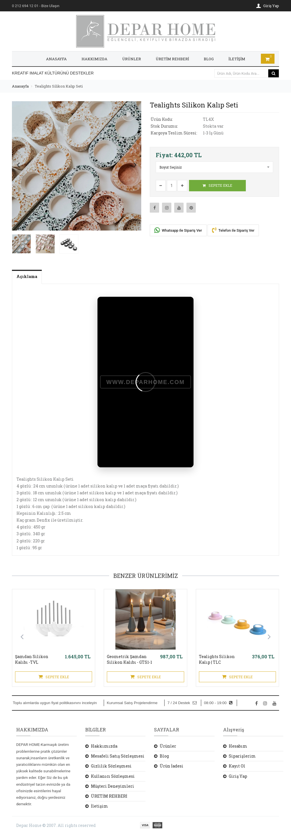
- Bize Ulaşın (35, 6)
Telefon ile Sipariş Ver (233, 230)
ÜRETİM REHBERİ (172, 58)
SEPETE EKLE (217, 185)
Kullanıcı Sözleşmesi (113, 776)
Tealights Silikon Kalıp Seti (59, 86)
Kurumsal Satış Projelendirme (132, 703)
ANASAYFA (56, 58)
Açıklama (26, 276)
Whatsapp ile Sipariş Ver (178, 230)
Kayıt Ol (237, 766)
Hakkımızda (104, 746)
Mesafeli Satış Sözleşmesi (117, 756)
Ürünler (168, 746)
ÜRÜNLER (131, 58)
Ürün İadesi (171, 766)
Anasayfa (20, 86)
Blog (164, 756)
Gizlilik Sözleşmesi (111, 766)
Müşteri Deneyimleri (112, 786)
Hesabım (238, 746)
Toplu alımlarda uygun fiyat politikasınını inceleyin (55, 703)
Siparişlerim (242, 756)
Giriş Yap (238, 776)
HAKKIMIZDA (94, 58)
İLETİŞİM (236, 58)
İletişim (99, 806)
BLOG (209, 58)
